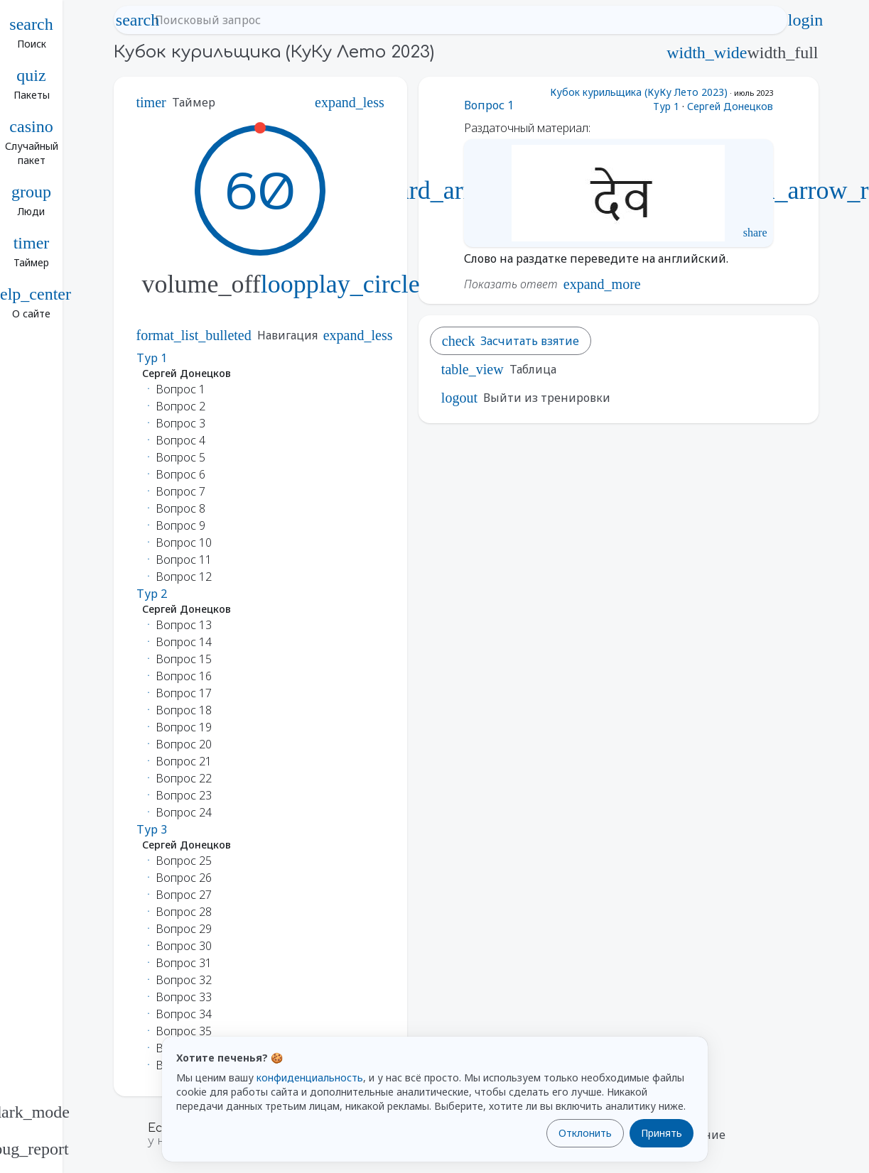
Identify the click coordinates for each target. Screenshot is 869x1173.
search (138, 20)
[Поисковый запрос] (463, 19)
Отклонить (585, 1133)
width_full (783, 52)
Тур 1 (666, 106)
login (806, 20)
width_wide (706, 52)
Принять (661, 1133)
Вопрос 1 (489, 105)
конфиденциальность (310, 1077)
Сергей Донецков (730, 106)
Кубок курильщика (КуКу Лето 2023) (639, 92)
